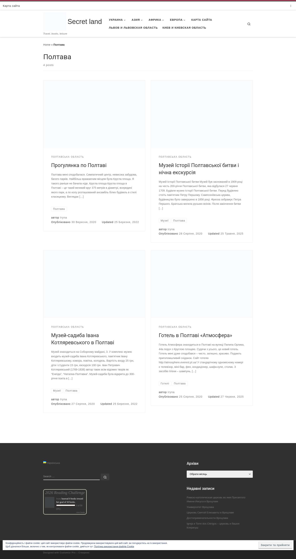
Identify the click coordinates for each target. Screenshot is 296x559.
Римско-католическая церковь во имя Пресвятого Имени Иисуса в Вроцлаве (216, 499)
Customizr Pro (68, 552)
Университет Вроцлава (200, 507)
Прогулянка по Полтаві (78, 165)
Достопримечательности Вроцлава (207, 518)
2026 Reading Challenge (65, 492)
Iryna (63, 217)
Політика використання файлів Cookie (114, 546)
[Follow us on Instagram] (290, 6)
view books (80, 512)
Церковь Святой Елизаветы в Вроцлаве (210, 512)
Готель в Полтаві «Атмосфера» (195, 335)
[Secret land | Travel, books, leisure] (54, 17)
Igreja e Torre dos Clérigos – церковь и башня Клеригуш (213, 525)
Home (46, 44)
